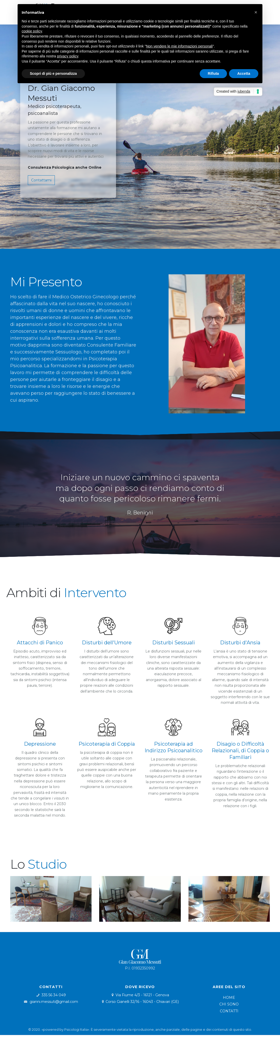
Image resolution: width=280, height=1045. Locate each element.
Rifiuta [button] (213, 73)
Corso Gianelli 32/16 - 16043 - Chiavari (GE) (142, 1001)
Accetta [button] (243, 73)
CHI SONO (229, 1004)
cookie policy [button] (32, 31)
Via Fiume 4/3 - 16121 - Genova (142, 995)
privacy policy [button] (67, 56)
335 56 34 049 (54, 995)
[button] (256, 12)
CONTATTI (229, 1011)
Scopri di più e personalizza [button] (53, 73)
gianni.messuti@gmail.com (54, 1001)
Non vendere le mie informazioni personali (179, 46)
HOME (229, 997)
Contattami (41, 180)
